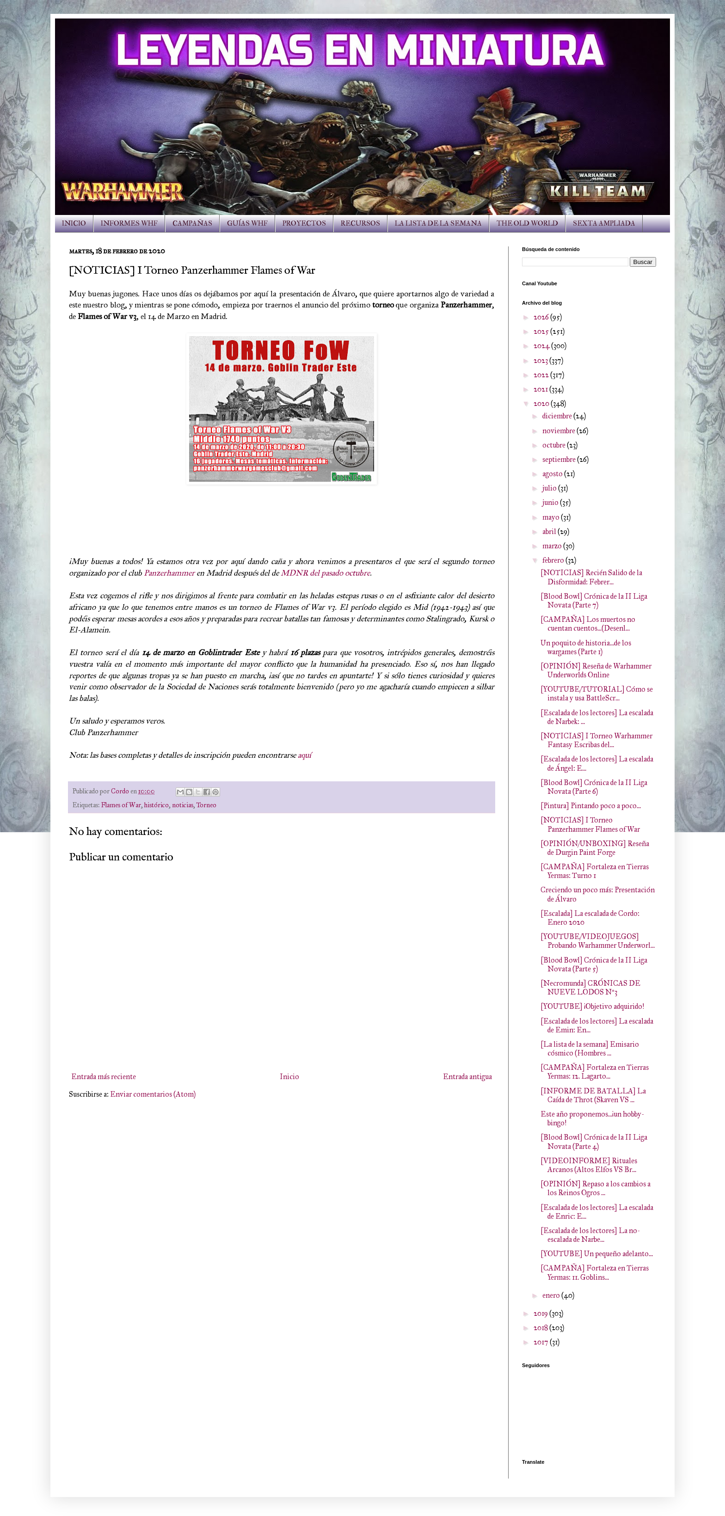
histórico (156, 805)
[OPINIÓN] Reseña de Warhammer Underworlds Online (596, 670)
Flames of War (121, 805)
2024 (542, 345)
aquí (304, 755)
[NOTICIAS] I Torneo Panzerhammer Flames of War (590, 824)
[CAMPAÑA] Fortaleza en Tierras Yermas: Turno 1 (595, 871)
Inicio (289, 1076)
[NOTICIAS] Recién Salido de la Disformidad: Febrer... (591, 577)
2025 (542, 331)
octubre (554, 445)
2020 (542, 403)
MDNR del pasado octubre (325, 573)
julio (550, 488)
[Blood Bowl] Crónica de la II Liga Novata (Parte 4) (594, 1141)
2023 (541, 360)
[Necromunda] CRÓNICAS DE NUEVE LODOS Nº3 (590, 987)
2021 (541, 389)
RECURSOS (360, 223)
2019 (541, 1313)
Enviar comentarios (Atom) (153, 1094)
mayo (551, 517)
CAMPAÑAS (192, 223)
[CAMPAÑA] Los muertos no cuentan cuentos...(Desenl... (588, 623)
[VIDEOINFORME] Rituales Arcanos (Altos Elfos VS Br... (589, 1165)
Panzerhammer (169, 573)
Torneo (206, 805)
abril (550, 531)
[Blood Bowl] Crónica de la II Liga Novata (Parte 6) (594, 787)
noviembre (559, 430)
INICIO (74, 223)
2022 (542, 374)
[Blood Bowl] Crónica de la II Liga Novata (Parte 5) (594, 964)
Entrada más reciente (103, 1076)
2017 (542, 1342)
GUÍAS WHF (247, 223)
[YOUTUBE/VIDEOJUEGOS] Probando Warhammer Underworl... (598, 941)
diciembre (557, 415)
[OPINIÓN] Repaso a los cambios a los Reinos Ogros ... (596, 1188)
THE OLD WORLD (527, 223)
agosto (553, 473)
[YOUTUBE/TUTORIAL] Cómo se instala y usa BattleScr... (597, 693)
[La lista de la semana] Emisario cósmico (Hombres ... (590, 1048)
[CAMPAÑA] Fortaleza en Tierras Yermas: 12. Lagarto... (595, 1071)
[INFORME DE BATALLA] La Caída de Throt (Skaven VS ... (593, 1095)
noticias (182, 805)
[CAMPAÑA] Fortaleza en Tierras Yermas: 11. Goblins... (595, 1272)
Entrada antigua (467, 1076)
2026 (542, 317)
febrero (553, 560)
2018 (541, 1327)
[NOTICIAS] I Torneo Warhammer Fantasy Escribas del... (596, 740)
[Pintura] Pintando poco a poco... (591, 805)
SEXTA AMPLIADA (604, 223)
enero (551, 1295)
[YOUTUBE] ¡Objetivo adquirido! (592, 1006)
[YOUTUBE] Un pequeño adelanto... (597, 1253)
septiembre (559, 459)
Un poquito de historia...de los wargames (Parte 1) (586, 647)
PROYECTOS (304, 223)
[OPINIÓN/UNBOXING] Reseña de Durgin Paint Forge (595, 848)
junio (551, 502)
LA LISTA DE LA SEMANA (438, 223)
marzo (552, 545)
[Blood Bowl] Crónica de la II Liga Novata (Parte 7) (594, 600)
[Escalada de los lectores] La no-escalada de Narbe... (590, 1235)
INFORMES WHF (129, 223)
